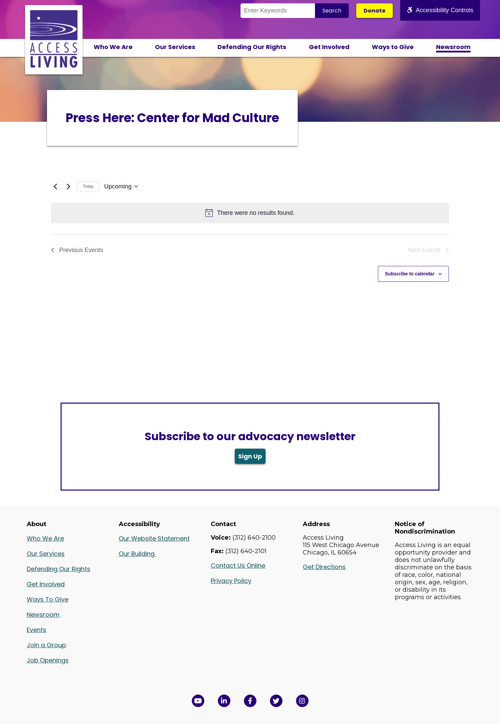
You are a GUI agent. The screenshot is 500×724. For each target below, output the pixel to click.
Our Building (137, 553)
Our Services (175, 47)
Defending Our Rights (252, 47)
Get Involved (329, 47)
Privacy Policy (231, 580)
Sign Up (250, 456)
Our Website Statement (154, 538)
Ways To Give (47, 599)
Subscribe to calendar (409, 273)
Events (36, 630)
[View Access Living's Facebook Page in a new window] (250, 701)
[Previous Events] (55, 186)
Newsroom (453, 47)
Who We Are (113, 47)
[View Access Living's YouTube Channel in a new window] (198, 701)
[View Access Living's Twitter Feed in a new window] (276, 701)
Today (88, 186)
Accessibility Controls (440, 10)
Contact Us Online (238, 565)
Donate (374, 11)
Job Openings (48, 660)
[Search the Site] (278, 10)
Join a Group (46, 645)
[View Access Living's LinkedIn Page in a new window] (224, 701)
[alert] (250, 213)
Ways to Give (393, 47)
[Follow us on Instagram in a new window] (302, 701)
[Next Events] (68, 186)
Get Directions (324, 567)
